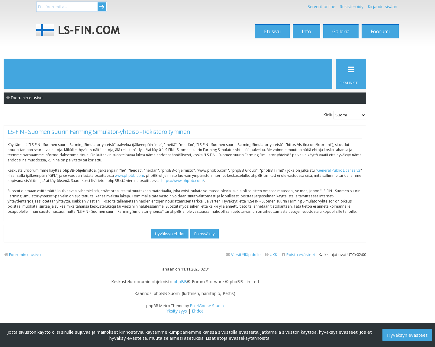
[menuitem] (298, 254)
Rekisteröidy (351, 6)
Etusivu (272, 31)
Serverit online (321, 6)
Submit (102, 6)
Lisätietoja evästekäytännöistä (237, 338)
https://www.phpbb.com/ (182, 180)
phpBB (180, 281)
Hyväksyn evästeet (407, 335)
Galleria (341, 31)
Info (306, 31)
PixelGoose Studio (207, 305)
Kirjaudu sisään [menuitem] (382, 6)
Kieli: (328, 114)
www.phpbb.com (129, 175)
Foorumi (380, 31)
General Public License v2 (338, 170)
